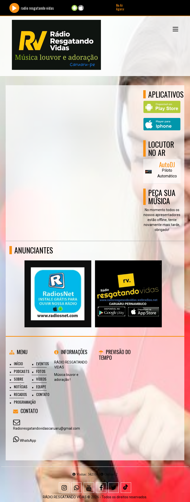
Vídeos (41, 379)
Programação (25, 402)
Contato (42, 394)
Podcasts (21, 371)
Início (18, 363)
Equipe (41, 386)
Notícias (20, 386)
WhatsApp (28, 441)
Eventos (42, 363)
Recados (20, 394)
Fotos (41, 371)
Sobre (18, 379)
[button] (175, 29)
